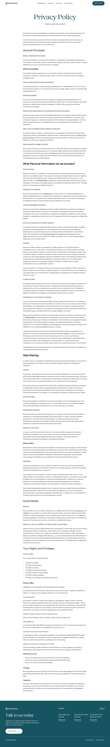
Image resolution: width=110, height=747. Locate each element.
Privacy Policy (90, 740)
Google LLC (62, 234)
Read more (61, 719)
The (68, 234)
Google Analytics (50, 234)
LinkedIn (26, 513)
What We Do (42, 3)
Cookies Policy (100, 740)
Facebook (79, 511)
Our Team (59, 3)
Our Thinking (68, 3)
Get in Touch (98, 3)
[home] (15, 3)
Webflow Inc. (48, 194)
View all (102, 708)
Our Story (51, 3)
